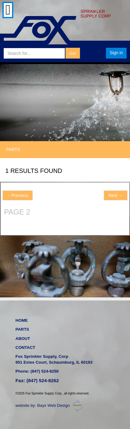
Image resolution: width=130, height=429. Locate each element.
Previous (17, 195)
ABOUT (22, 338)
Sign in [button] (116, 52)
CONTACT (25, 347)
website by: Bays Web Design (50, 405)
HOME (21, 320)
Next (115, 195)
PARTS (22, 329)
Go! (72, 53)
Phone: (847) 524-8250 (37, 371)
